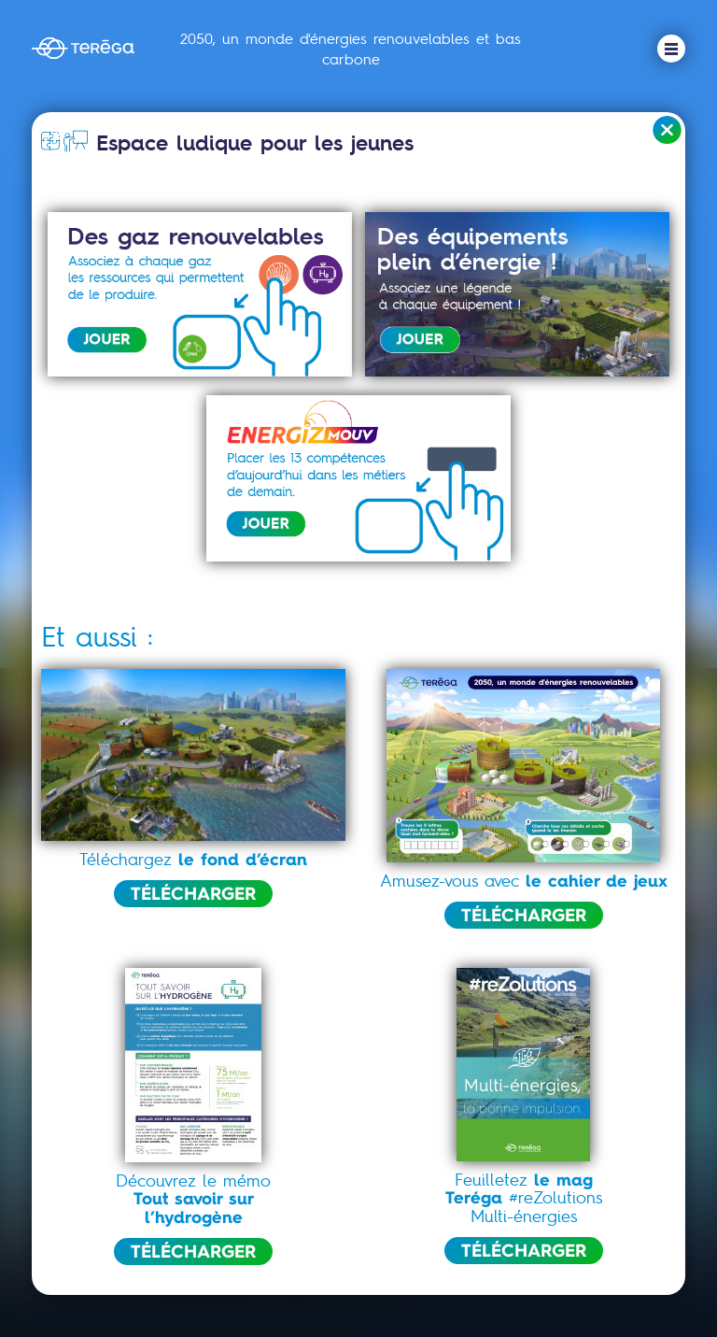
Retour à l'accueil (667, 130)
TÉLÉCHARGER (193, 893)
